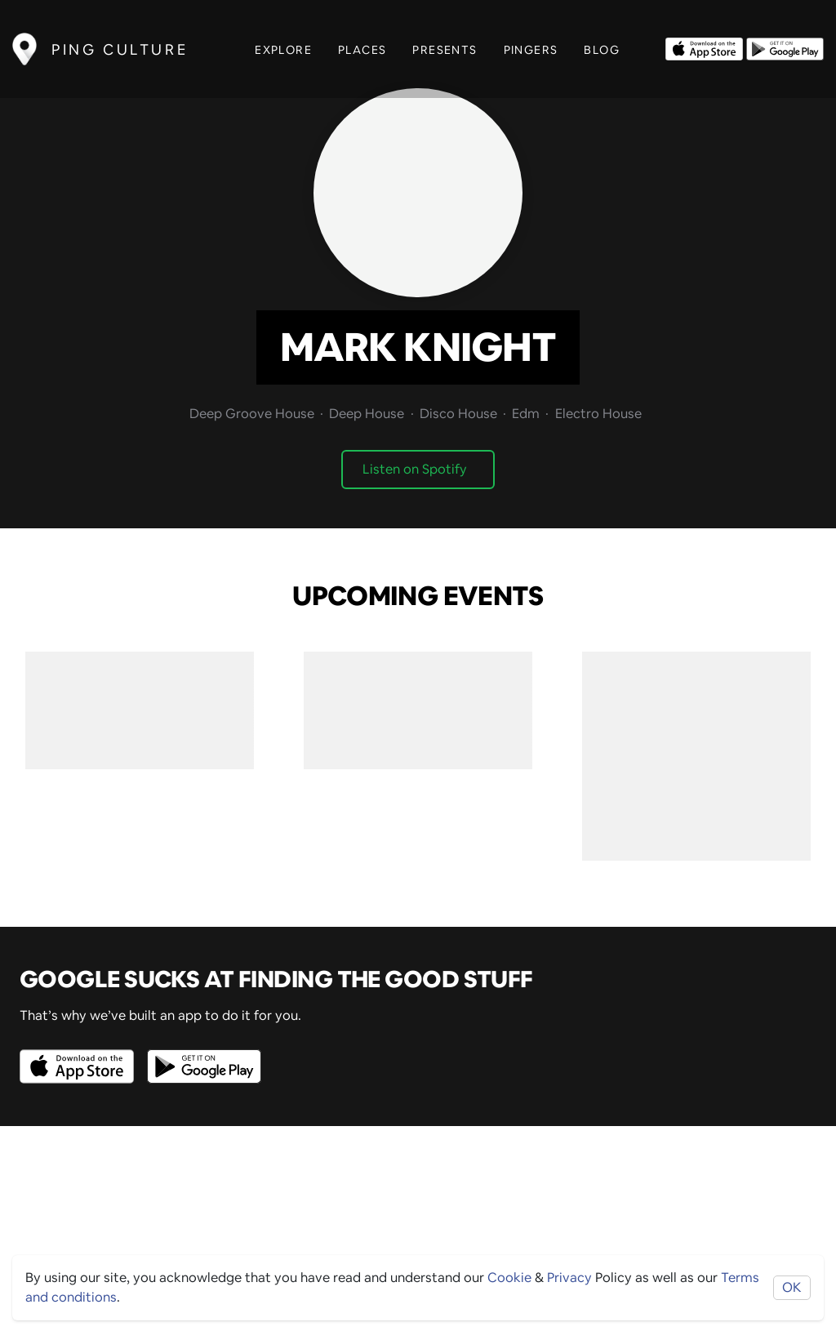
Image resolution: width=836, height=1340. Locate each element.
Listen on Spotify (414, 469)
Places (362, 49)
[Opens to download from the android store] (785, 47)
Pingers (531, 49)
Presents (444, 49)
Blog (602, 49)
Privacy (569, 1277)
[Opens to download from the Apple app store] (704, 47)
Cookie (509, 1277)
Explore (283, 49)
